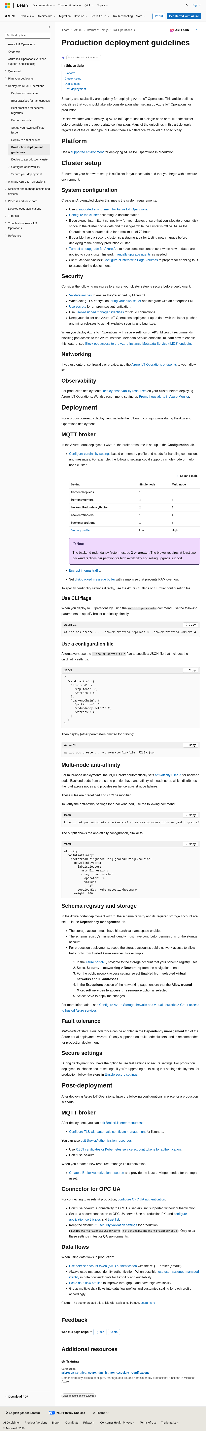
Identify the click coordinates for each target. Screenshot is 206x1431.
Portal (159, 16)
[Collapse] (49, 27)
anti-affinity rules (166, 775)
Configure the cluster (84, 215)
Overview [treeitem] (14, 51)
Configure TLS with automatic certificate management (107, 1131)
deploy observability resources (124, 391)
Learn (65, 30)
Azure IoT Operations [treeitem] (21, 44)
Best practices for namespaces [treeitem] (30, 100)
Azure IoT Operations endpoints (154, 364)
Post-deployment (75, 89)
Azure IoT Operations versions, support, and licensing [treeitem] (27, 61)
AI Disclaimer (11, 1422)
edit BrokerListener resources (121, 1123)
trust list (113, 1219)
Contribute (71, 1422)
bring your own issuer (126, 301)
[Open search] (187, 5)
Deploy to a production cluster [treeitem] (29, 159)
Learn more (148, 1302)
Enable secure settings (121, 1074)
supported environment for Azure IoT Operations (112, 209)
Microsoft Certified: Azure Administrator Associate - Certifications (105, 1372)
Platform (70, 73)
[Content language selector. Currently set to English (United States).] (22, 1413)
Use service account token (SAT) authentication (103, 1266)
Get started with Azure (184, 16)
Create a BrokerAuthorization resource (96, 1172)
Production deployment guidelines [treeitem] (27, 150)
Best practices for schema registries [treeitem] (27, 110)
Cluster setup (73, 78)
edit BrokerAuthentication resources (106, 1140)
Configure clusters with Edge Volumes (131, 260)
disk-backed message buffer (95, 579)
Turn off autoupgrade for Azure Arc (93, 248)
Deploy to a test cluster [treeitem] (25, 140)
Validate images (80, 295)
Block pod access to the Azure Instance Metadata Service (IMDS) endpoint (138, 343)
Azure (78, 30)
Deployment (72, 83)
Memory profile (80, 530)
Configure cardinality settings (89, 453)
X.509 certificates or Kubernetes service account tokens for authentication (128, 1149)
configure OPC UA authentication (141, 1199)
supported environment (87, 152)
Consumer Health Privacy (116, 1422)
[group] (131, 632)
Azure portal (94, 962)
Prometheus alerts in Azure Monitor (164, 396)
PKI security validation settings (115, 1225)
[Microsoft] (7, 5)
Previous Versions (36, 1422)
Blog (55, 1422)
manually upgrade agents (132, 254)
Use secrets (77, 306)
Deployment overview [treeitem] (24, 93)
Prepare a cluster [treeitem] (22, 120)
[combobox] (27, 35)
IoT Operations (122, 30)
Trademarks (168, 1422)
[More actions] (196, 30)
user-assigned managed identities (100, 312)
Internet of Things (97, 30)
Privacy (88, 1422)
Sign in (197, 5)
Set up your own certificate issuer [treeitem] (27, 130)
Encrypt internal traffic (84, 570)
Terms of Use (148, 1422)
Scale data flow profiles (85, 1283)
